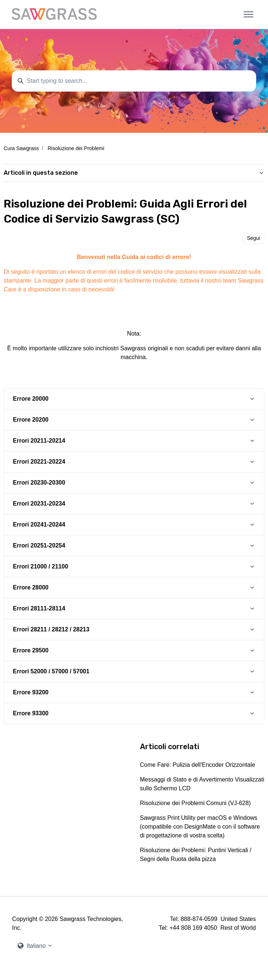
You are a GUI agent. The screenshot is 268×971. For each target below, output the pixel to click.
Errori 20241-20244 (39, 524)
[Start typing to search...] (134, 81)
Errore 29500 (31, 650)
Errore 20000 (31, 399)
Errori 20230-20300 (39, 482)
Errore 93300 (31, 713)
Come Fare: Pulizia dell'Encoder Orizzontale (197, 765)
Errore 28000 (31, 587)
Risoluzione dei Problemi (75, 148)
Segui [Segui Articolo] (253, 238)
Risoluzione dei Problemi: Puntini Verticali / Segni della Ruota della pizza (195, 854)
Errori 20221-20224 (39, 461)
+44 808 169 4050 (193, 928)
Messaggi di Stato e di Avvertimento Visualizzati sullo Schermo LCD (202, 783)
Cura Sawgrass (21, 148)
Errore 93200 (31, 692)
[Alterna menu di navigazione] (248, 14)
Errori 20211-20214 (39, 440)
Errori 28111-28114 (39, 608)
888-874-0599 (199, 919)
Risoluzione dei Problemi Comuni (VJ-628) (195, 803)
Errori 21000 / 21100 (40, 566)
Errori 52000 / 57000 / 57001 (51, 671)
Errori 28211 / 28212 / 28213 (51, 629)
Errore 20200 (31, 420)
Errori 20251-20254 (39, 545)
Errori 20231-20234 (39, 503)
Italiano (35, 946)
